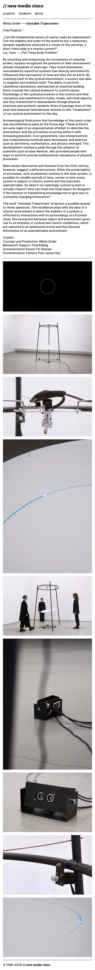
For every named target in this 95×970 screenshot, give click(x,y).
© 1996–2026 (26, 965)
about (39, 13)
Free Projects (12, 30)
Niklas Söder (12, 23)
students (25, 13)
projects (9, 13)
